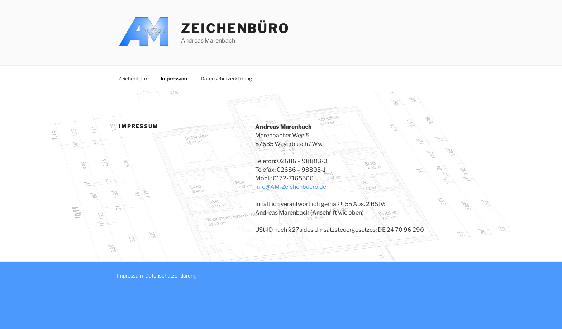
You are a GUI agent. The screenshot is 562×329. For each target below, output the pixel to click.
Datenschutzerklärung (226, 78)
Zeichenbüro (235, 28)
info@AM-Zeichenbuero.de (290, 186)
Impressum (174, 78)
